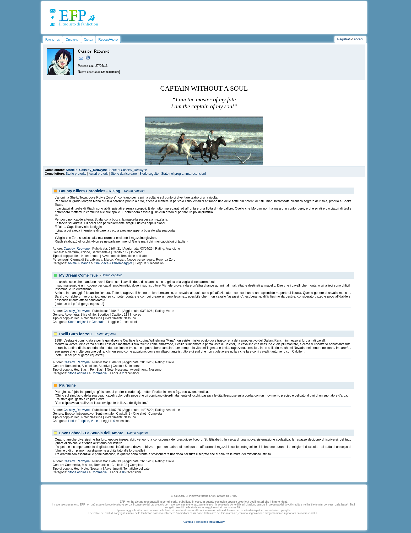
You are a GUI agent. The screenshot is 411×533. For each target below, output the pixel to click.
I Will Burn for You (75, 334)
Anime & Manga (79, 263)
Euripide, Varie (88, 421)
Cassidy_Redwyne (77, 248)
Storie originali (78, 322)
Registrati (343, 39)
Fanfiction (52, 39)
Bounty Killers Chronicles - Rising (89, 191)
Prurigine (67, 385)
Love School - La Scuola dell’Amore (91, 433)
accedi (358, 39)
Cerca (88, 39)
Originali (72, 39)
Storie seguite (149, 173)
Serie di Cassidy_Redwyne (128, 170)
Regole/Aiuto (108, 39)
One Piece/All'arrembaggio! (113, 263)
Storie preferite (76, 173)
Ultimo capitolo (134, 191)
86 (124, 472)
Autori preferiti (99, 173)
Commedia (99, 373)
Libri (71, 421)
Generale (97, 322)
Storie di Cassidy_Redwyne (86, 170)
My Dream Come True (78, 275)
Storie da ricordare (124, 173)
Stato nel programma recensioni (183, 173)
